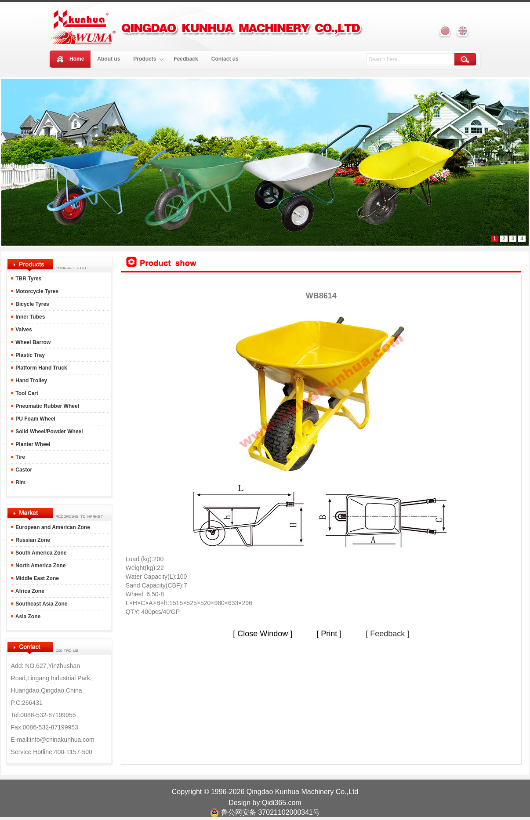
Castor (23, 470)
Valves (23, 330)
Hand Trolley (30, 380)
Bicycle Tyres (31, 304)
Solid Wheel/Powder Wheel (48, 431)
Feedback (186, 59)
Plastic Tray (29, 355)
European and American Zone (52, 527)
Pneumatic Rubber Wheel (46, 406)
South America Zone (40, 553)
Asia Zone (27, 616)
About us (108, 59)
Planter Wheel (32, 444)
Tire (19, 457)
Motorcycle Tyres (36, 291)
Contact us (225, 59)
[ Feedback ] (387, 633)
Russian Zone (32, 540)
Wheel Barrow (32, 342)
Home (76, 59)
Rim (19, 482)
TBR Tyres (28, 279)
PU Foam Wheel (34, 419)
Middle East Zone (36, 578)
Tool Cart (26, 393)
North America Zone (40, 565)
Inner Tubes (29, 317)
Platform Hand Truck (40, 368)
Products (148, 59)
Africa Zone (29, 591)
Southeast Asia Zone (41, 604)
